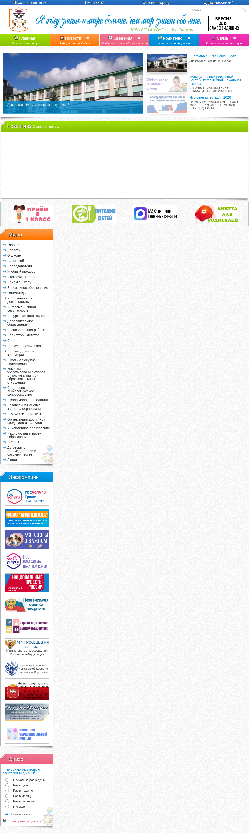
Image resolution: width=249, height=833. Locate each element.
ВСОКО (13, 442)
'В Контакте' (93, 2)
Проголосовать (20, 814)
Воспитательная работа (26, 330)
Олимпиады (16, 293)
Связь (224, 41)
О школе (14, 255)
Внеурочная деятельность (28, 315)
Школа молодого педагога (27, 400)
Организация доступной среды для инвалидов (26, 420)
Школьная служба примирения (21, 361)
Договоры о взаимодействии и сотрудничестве (21, 451)
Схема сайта (17, 261)
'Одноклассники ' (218, 2)
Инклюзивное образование (28, 428)
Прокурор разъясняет (24, 346)
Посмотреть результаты (22, 821)
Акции (12, 459)
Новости (74, 41)
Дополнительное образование (20, 322)
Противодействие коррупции (21, 352)
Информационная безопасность (21, 308)
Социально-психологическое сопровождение (20, 391)
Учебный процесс (21, 271)
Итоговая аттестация (23, 277)
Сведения (124, 41)
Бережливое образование (27, 287)
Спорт (12, 340)
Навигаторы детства (23, 335)
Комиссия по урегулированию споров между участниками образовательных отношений (26, 375)
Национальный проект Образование (25, 434)
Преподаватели (19, 266)
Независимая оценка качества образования (25, 406)
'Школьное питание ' (31, 2)
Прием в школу (19, 282)
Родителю (174, 41)
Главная (24, 41)
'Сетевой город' (155, 2)
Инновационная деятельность (19, 299)
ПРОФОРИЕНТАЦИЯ (24, 414)
